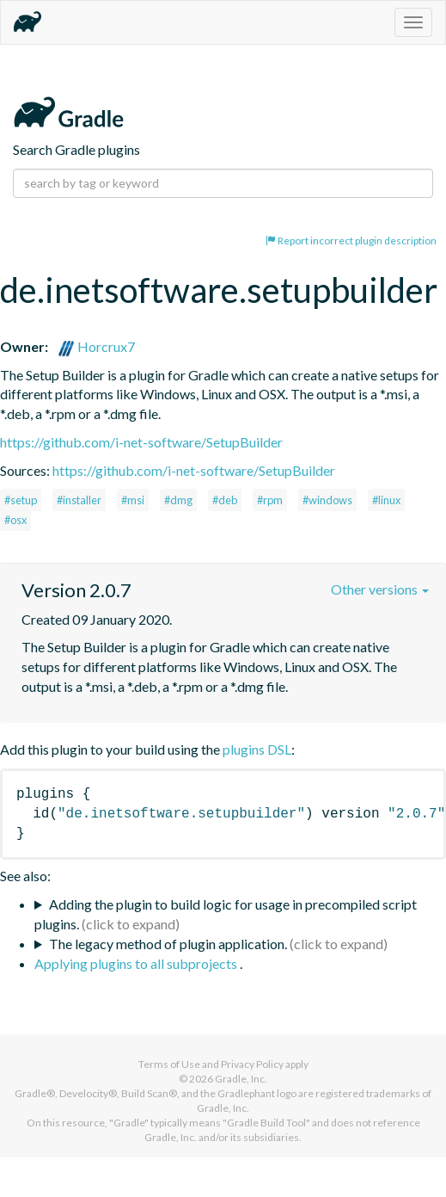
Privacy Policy (252, 1064)
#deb (224, 500)
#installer (79, 500)
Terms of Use (169, 1064)
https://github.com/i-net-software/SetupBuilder (141, 442)
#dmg (178, 500)
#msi (132, 500)
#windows (327, 500)
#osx (15, 520)
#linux (386, 500)
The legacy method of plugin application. (168, 943)
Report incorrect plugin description (351, 240)
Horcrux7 (96, 346)
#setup (20, 500)
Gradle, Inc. (241, 1078)
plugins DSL (257, 749)
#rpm (270, 500)
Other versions (380, 589)
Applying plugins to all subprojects (137, 963)
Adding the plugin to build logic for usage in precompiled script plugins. (225, 914)
